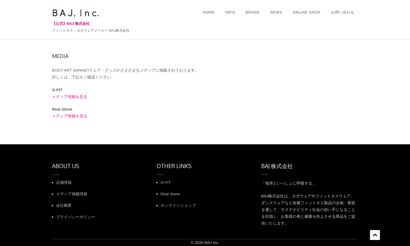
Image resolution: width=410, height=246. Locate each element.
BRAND (253, 12)
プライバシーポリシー (75, 217)
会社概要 (64, 205)
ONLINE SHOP (307, 12)
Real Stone (170, 194)
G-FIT (166, 182)
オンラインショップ (178, 205)
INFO (230, 12)
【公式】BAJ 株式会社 (71, 23)
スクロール (375, 235)
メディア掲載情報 (71, 194)
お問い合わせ (343, 12)
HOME (209, 12)
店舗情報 (64, 182)
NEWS (276, 12)
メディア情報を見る (69, 96)
